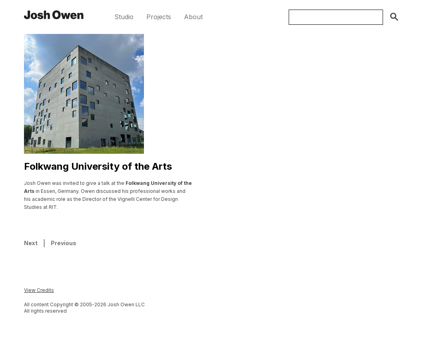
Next (31, 243)
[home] (54, 14)
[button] (124, 17)
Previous (63, 243)
